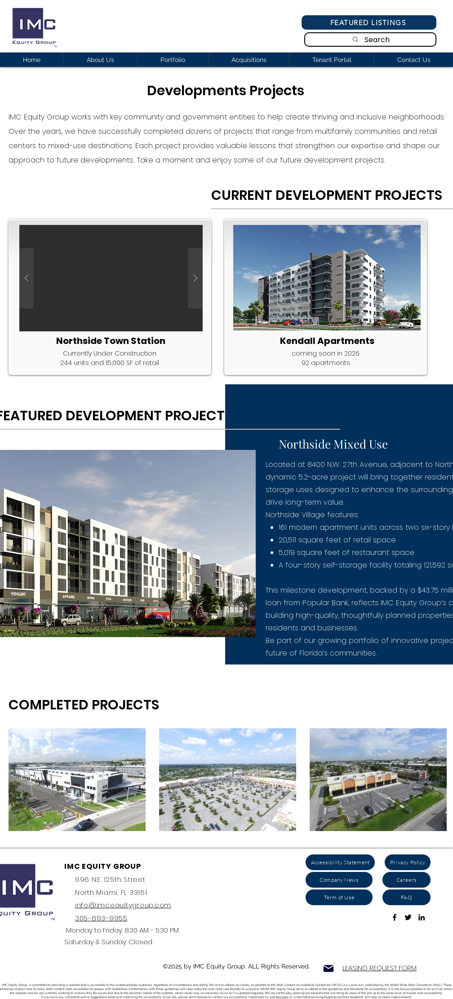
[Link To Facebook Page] (394, 917)
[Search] (370, 39)
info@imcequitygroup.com (123, 905)
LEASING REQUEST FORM (379, 968)
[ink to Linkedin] (421, 917)
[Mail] (328, 968)
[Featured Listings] (369, 22)
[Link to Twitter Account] (408, 917)
